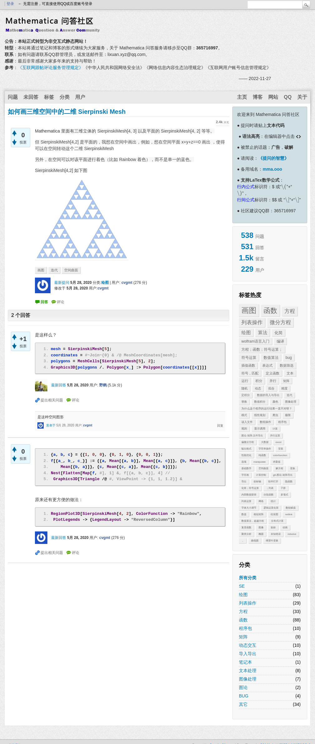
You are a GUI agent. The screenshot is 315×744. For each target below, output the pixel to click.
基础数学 (246, 468)
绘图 (246, 332)
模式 (244, 415)
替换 (244, 401)
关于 (302, 97)
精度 (284, 388)
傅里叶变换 (272, 540)
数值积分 (259, 401)
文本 (290, 373)
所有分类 (247, 577)
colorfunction (280, 455)
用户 (80, 97)
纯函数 (262, 455)
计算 (275, 428)
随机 (244, 388)
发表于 (51, 425)
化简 (278, 332)
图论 (243, 687)
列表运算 (246, 501)
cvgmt (126, 282)
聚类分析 (246, 534)
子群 (283, 488)
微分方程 (280, 322)
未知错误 (276, 534)
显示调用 (259, 428)
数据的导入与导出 (268, 395)
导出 (243, 481)
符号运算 (248, 357)
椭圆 (261, 534)
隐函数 (289, 481)
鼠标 (273, 527)
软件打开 (273, 481)
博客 (258, 97)
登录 (10, 4)
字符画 (245, 475)
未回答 (30, 97)
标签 (49, 97)
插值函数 (248, 365)
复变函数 (246, 527)
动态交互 (247, 645)
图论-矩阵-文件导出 (252, 435)
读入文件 (247, 422)
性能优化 (246, 455)
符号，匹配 (250, 373)
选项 (243, 461)
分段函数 (269, 494)
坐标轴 (257, 481)
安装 (280, 448)
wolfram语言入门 (255, 341)
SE (242, 586)
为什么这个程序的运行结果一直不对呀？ (266, 408)
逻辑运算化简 (271, 507)
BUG (243, 695)
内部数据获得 (248, 494)
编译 (280, 341)
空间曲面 (264, 468)
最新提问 (61, 282)
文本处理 (247, 670)
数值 (243, 514)
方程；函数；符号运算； (262, 349)
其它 (243, 704)
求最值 (276, 461)
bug (289, 357)
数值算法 (271, 357)
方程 (289, 311)
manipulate (260, 461)
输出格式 (246, 448)
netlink (288, 514)
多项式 (284, 494)
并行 (272, 381)
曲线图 (255, 540)
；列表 (270, 488)
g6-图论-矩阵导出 (283, 475)
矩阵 (286, 381)
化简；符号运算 (250, 488)
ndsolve (292, 534)
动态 (258, 388)
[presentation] (283, 186)
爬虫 (275, 415)
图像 (261, 527)
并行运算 (275, 435)
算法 (262, 332)
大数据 (265, 442)
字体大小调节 (248, 507)
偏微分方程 (247, 442)
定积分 (245, 395)
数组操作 (265, 422)
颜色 (275, 401)
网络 (261, 501)
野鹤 (103, 385)
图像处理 (290, 401)
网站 (273, 97)
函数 (270, 310)
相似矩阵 (259, 514)
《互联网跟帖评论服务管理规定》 (50, 67)
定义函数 (272, 373)
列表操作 (252, 322)
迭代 (289, 395)
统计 (273, 501)
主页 (242, 97)
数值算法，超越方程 (252, 521)
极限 (288, 415)
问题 (13, 97)
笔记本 (245, 662)
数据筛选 (286, 365)
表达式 (267, 365)
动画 (285, 527)
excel (279, 442)
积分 (258, 381)
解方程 (279, 468)
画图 (248, 310)
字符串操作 (265, 448)
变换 (292, 468)
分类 (65, 97)
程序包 (282, 422)
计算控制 (261, 475)
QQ (288, 97)
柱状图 (274, 514)
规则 (244, 428)
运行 (244, 381)
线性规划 (259, 415)
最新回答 (58, 385)
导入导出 (247, 653)
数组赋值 (291, 507)
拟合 (271, 388)
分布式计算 (277, 521)
